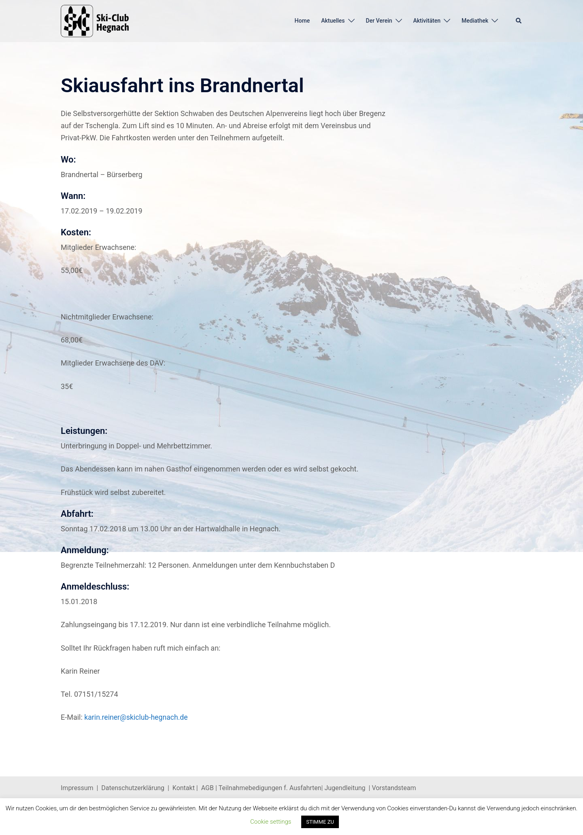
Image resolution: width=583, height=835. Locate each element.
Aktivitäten (427, 20)
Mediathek (475, 20)
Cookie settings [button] (270, 821)
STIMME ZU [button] (320, 822)
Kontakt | (185, 788)
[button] (519, 21)
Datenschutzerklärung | (136, 788)
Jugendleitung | (347, 788)
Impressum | (81, 788)
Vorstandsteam (394, 788)
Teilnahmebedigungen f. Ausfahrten (270, 788)
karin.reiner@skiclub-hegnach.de (136, 717)
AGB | (210, 788)
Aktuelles (333, 20)
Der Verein (379, 20)
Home (302, 20)
